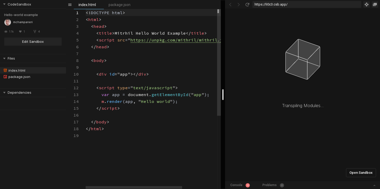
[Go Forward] (239, 4)
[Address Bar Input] (306, 4)
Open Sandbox (361, 173)
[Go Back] (230, 4)
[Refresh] (247, 4)
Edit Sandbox (33, 41)
